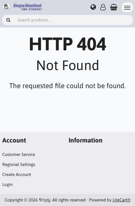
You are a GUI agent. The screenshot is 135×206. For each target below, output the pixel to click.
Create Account (16, 174)
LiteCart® (121, 199)
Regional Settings (18, 164)
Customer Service (18, 154)
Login (7, 184)
